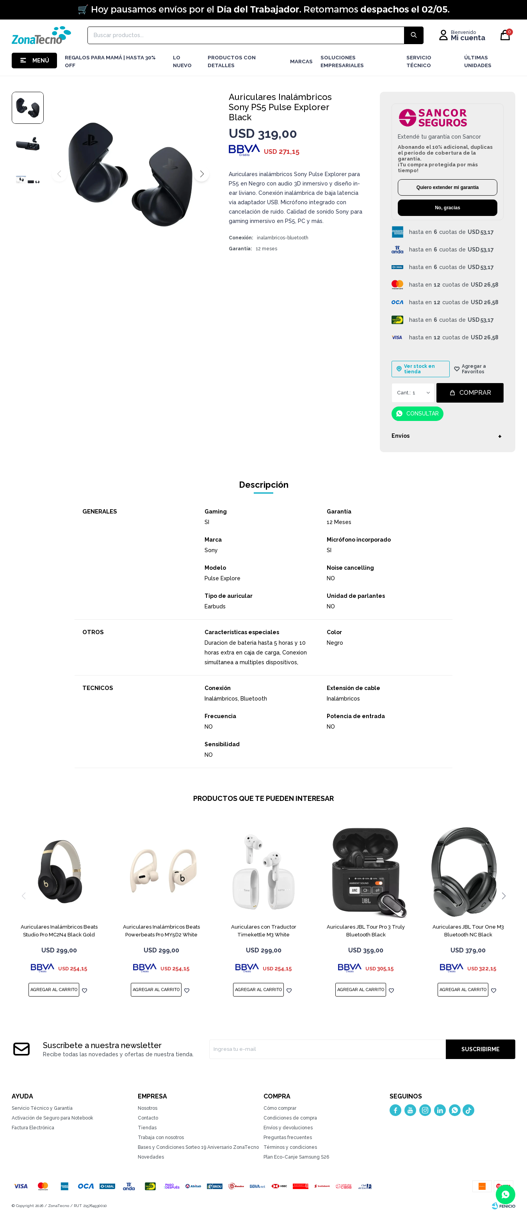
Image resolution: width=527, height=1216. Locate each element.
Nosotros (147, 1108)
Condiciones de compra (290, 1118)
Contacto (148, 1118)
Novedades (151, 1157)
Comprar (475, 392)
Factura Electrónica (33, 1127)
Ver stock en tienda (419, 369)
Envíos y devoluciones (288, 1127)
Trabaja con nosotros (161, 1137)
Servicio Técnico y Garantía (42, 1108)
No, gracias (447, 207)
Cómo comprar (280, 1108)
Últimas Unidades (477, 61)
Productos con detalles (232, 61)
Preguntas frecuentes (288, 1137)
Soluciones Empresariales (342, 61)
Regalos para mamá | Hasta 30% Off (110, 61)
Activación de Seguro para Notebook (52, 1118)
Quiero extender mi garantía (448, 187)
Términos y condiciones (290, 1147)
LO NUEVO (182, 61)
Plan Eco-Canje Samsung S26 (296, 1157)
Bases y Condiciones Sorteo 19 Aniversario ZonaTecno (198, 1147)
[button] (201, 174)
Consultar (422, 413)
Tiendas (147, 1127)
